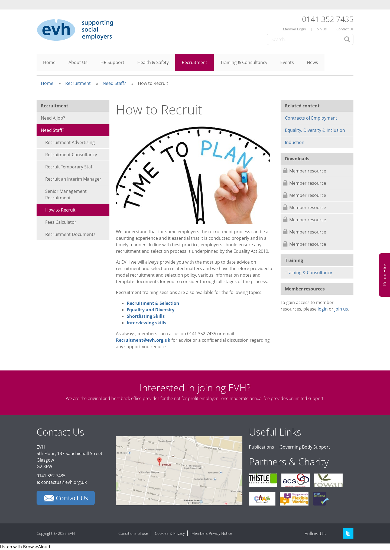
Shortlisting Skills (146, 316)
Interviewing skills (146, 323)
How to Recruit (60, 210)
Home (49, 62)
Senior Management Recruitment (66, 194)
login (323, 309)
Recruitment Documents (70, 234)
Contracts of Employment (311, 118)
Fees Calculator (60, 222)
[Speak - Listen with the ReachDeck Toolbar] (25, 546)
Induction (294, 142)
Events (287, 62)
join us (341, 309)
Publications (261, 447)
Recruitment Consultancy (71, 155)
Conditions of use (133, 533)
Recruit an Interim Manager (73, 179)
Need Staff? (114, 83)
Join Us (321, 29)
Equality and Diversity (150, 310)
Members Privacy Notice (211, 533)
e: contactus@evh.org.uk (62, 482)
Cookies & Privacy (170, 533)
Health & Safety (153, 62)
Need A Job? (53, 118)
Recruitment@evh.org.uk (143, 340)
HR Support (112, 62)
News (312, 62)
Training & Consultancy (243, 62)
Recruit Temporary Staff (69, 167)
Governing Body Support (305, 447)
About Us (78, 62)
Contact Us (344, 29)
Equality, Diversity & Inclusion (315, 130)
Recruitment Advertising (70, 142)
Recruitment (194, 62)
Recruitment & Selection (153, 303)
